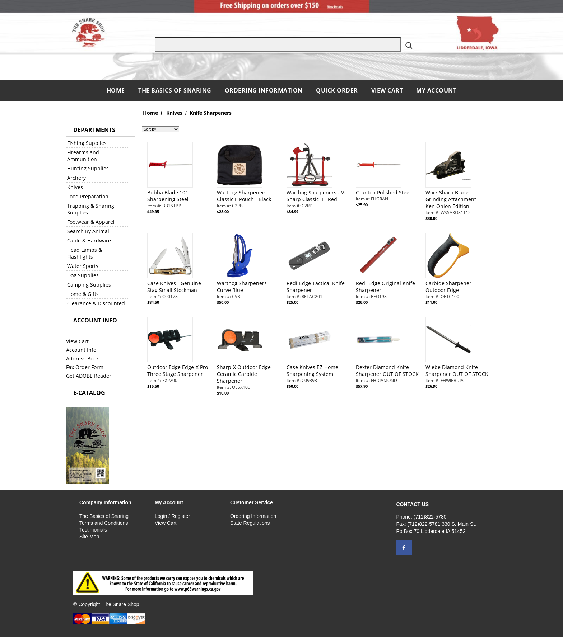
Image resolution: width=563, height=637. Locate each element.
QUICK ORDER (337, 90)
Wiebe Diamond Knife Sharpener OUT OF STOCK (456, 370)
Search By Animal (88, 231)
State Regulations (250, 523)
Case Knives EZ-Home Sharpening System (312, 370)
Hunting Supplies (88, 168)
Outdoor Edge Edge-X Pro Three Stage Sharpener (177, 370)
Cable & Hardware (89, 240)
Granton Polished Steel (383, 192)
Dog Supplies (83, 275)
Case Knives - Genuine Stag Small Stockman (174, 286)
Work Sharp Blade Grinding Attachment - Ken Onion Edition (452, 199)
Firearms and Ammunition (83, 155)
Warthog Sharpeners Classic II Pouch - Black (244, 196)
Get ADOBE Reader (88, 375)
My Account (436, 90)
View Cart (387, 90)
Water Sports (82, 266)
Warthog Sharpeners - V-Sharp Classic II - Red (316, 196)
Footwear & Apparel (91, 221)
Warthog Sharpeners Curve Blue (242, 286)
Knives (75, 187)
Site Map (89, 536)
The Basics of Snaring (174, 90)
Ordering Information (264, 90)
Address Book (82, 358)
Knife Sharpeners (211, 112)
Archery (76, 177)
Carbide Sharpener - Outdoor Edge (450, 286)
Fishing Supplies (87, 143)
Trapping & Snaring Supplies (90, 209)
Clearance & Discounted (96, 303)
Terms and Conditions (103, 523)
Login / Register (172, 516)
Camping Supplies (89, 284)
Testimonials (93, 530)
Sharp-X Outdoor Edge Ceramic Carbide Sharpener (244, 374)
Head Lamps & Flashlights (84, 253)
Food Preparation (87, 196)
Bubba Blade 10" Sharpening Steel (168, 196)
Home (117, 90)
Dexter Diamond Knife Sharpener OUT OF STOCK (387, 370)
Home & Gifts (83, 294)
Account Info (81, 349)
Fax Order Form (84, 367)
